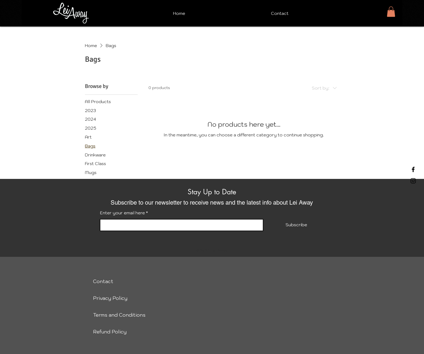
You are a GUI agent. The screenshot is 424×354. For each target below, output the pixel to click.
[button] (391, 11)
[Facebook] (413, 169)
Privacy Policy (110, 298)
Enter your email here (122, 213)
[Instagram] (413, 180)
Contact (103, 281)
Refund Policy (110, 332)
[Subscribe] (296, 225)
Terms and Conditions (117, 315)
